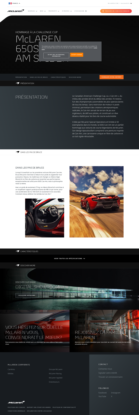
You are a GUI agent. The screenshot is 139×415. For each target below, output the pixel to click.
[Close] (99, 44)
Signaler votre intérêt (107, 373)
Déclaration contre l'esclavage (39, 411)
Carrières (11, 369)
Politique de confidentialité (64, 407)
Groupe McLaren (55, 369)
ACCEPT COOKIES (76, 54)
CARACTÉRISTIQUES (58, 77)
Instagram (115, 392)
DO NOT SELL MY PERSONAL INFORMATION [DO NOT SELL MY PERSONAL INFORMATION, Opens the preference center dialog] (56, 55)
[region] (70, 51)
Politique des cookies (16, 407)
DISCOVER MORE (75, 77)
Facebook (102, 392)
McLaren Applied (55, 378)
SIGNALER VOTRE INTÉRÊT (112, 77)
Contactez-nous (105, 368)
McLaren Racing (55, 373)
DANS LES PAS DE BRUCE (39, 77)
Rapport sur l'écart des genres (39, 407)
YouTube (102, 396)
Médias (10, 373)
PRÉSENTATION (21, 77)
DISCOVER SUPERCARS (27, 295)
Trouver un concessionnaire (110, 377)
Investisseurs (54, 382)
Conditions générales (16, 411)
